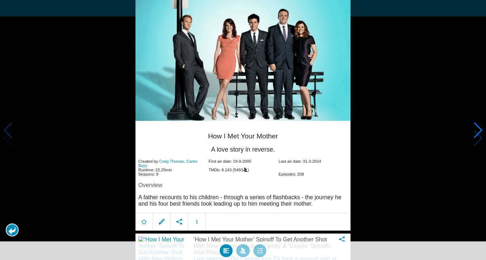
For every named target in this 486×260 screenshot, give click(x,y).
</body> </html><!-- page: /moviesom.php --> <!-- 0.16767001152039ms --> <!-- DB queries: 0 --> (243, 130)
